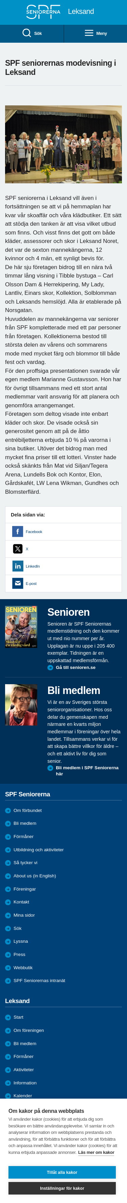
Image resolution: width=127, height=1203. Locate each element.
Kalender (23, 1095)
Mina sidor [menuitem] (24, 915)
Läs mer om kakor (96, 1152)
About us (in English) (35, 875)
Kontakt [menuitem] (21, 901)
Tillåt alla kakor (62, 1172)
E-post (31, 584)
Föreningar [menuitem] (25, 889)
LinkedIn (33, 566)
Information (25, 1082)
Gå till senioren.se (76, 667)
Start (18, 1017)
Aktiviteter (24, 1069)
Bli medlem (25, 823)
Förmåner (24, 836)
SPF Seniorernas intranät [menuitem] (39, 980)
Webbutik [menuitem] (23, 967)
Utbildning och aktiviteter (39, 849)
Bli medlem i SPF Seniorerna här (87, 770)
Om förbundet (28, 810)
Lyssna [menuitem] (21, 941)
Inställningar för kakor (62, 1188)
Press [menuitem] (19, 954)
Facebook (34, 532)
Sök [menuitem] (32, 33)
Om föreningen (29, 1030)
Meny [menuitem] (95, 33)
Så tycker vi (25, 862)
